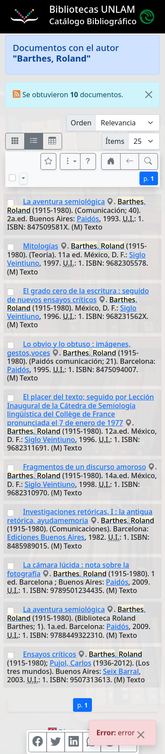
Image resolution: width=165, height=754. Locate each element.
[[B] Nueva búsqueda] (148, 161)
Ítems (115, 141)
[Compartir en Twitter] (55, 742)
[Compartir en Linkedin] (73, 742)
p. (148, 178)
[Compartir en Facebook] (37, 742)
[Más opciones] (70, 161)
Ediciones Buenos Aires (45, 537)
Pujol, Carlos (71, 663)
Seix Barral (121, 671)
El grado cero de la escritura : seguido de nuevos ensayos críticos (78, 295)
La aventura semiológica (64, 201)
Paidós (88, 218)
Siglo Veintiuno (50, 439)
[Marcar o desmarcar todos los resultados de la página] (12, 177)
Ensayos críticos (49, 654)
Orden (81, 123)
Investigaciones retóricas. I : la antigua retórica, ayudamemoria (80, 516)
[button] (88, 161)
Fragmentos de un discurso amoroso (84, 467)
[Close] (148, 94)
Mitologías (40, 246)
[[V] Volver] (129, 161)
